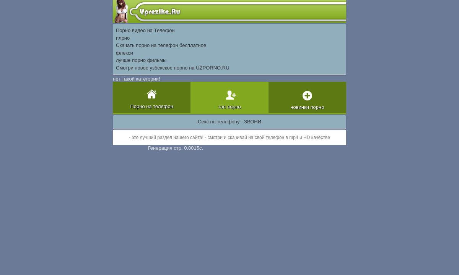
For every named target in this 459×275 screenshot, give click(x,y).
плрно (123, 38)
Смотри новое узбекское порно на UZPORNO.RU (173, 68)
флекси (124, 53)
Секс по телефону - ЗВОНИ (229, 122)
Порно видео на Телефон (145, 30)
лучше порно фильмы (141, 60)
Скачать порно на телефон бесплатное (161, 45)
